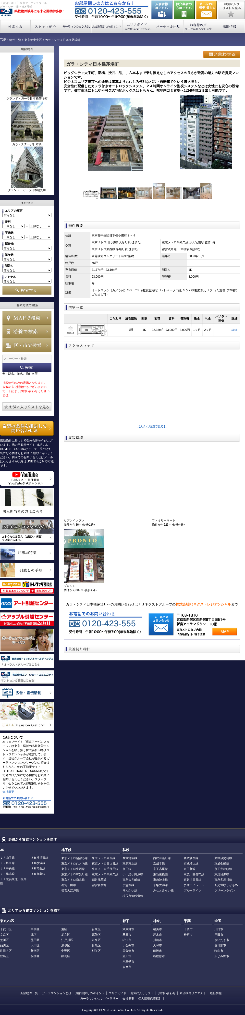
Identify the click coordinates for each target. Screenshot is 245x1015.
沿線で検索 (26, 331)
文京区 (4, 934)
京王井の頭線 (223, 869)
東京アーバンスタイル (6, 12)
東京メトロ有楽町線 (74, 874)
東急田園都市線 (194, 874)
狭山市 (218, 951)
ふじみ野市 (221, 956)
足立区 (65, 934)
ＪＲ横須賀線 (39, 857)
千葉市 (188, 929)
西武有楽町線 (162, 858)
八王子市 (128, 961)
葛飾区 (96, 934)
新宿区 (35, 951)
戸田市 (218, 934)
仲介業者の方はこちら (184, 9)
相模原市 (159, 956)
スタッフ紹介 (46, 26)
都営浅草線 (99, 879)
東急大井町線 (131, 879)
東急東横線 (160, 874)
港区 (64, 929)
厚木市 (157, 934)
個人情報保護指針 (150, 998)
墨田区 (35, 940)
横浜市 (157, 929)
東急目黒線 (221, 874)
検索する (15, 26)
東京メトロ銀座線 (103, 858)
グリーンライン (224, 890)
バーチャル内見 (168, 26)
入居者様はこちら (161, 9)
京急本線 (128, 885)
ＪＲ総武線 (7, 874)
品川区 (4, 945)
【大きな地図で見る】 (152, 426)
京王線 (126, 869)
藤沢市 (157, 951)
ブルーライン (192, 890)
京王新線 (190, 869)
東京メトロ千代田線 (105, 869)
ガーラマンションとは (76, 26)
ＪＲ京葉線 (38, 874)
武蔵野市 (128, 929)
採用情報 (229, 26)
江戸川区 (67, 940)
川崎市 (157, 940)
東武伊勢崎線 (223, 858)
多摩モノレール (194, 885)
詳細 (234, 330)
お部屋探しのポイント (107, 26)
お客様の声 (199, 26)
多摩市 (126, 967)
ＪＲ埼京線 (7, 863)
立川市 (126, 956)
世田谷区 (6, 951)
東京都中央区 (33, 40)
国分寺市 (128, 951)
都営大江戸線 (70, 890)
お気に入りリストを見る (231, 9)
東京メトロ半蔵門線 (105, 874)
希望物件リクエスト (193, 993)
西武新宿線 (191, 858)
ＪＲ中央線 (7, 868)
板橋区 (35, 956)
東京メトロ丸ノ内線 (74, 863)
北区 (34, 934)
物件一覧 (15, 40)
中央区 (35, 929)
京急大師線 (160, 885)
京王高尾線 (160, 869)
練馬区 (65, 956)
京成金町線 (221, 863)
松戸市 (188, 934)
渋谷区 (65, 945)
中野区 (65, 951)
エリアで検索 (26, 345)
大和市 (157, 945)
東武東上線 (129, 863)
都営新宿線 (99, 885)
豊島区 (4, 956)
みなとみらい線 (163, 890)
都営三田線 (68, 885)
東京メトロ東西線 (73, 869)
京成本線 (159, 863)
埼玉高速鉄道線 (132, 896)
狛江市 (126, 940)
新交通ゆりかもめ (226, 885)
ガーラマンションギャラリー (99, 998)
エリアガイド (137, 26)
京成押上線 (191, 863)
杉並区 (96, 951)
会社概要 (8, 791)
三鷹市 (126, 934)
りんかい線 (129, 890)
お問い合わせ (206, 9)
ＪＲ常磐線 (38, 868)
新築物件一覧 (29, 993)
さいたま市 (221, 940)
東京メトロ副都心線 (74, 858)
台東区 (96, 929)
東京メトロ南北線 (73, 879)
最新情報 (216, 993)
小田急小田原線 (132, 874)
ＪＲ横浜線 (38, 863)
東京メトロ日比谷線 (105, 863)
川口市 (218, 929)
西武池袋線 (129, 858)
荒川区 (4, 940)
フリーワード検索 (26, 367)
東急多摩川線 (223, 879)
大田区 (35, 945)
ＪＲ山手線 (7, 857)
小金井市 (128, 945)
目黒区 (96, 945)
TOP (3, 39)
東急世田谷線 (192, 879)
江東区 (96, 940)
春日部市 (220, 945)
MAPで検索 (26, 318)
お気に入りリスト (142, 993)
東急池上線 (160, 879)
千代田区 (6, 929)
